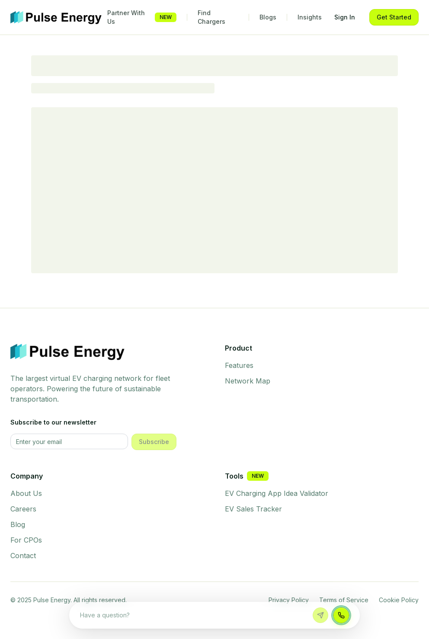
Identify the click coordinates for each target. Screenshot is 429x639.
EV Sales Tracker (253, 509)
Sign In (344, 17)
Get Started (394, 17)
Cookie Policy (399, 600)
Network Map (247, 381)
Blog (17, 524)
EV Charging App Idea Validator (276, 493)
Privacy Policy (289, 600)
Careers (23, 509)
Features (239, 365)
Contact (23, 555)
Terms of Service (343, 600)
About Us (26, 493)
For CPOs (26, 540)
